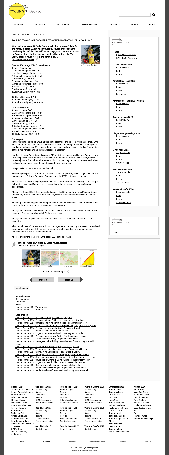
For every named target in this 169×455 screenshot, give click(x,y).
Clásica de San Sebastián (22, 423)
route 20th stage (43, 236)
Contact (148, 441)
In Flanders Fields (19, 402)
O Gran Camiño (115, 410)
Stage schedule (123, 152)
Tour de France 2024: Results (29, 309)
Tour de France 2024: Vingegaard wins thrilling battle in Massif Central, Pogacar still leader (54, 342)
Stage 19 (43, 279)
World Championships (119, 431)
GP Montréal (16, 429)
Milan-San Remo (141, 392)
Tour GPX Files (122, 182)
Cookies (122, 441)
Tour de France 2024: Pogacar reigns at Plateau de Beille (41, 330)
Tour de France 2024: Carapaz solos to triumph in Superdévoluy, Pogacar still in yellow (55, 325)
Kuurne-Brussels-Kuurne (22, 392)
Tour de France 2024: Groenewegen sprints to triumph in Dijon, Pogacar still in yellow (55, 357)
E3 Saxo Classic (18, 400)
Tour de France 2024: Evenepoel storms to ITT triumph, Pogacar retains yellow (52, 354)
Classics (18, 24)
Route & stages (42, 389)
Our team (72, 441)
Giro (135, 413)
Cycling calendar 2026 (126, 54)
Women (134, 24)
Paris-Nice (113, 400)
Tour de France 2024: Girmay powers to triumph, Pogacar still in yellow (48, 364)
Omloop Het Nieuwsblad (22, 389)
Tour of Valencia (116, 389)
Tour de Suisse (115, 423)
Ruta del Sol (114, 394)
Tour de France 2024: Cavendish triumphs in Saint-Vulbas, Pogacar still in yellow (52, 359)
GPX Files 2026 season (126, 58)
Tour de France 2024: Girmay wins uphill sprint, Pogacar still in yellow (47, 351)
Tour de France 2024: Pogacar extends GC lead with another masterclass (49, 320)
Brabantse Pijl (17, 413)
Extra (152, 24)
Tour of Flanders (18, 408)
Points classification (44, 402)
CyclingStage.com (27, 11)
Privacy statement (97, 441)
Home (14, 34)
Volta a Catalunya (117, 405)
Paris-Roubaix (17, 410)
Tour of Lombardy (19, 431)
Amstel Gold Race (19, 415)
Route (118, 70)
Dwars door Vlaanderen (21, 405)
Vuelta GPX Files (123, 202)
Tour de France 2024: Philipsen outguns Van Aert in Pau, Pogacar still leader (50, 335)
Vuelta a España (89, 24)
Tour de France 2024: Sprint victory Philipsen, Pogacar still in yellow (47, 346)
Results (38, 397)
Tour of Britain (115, 429)
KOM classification (43, 400)
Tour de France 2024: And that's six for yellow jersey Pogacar (43, 317)
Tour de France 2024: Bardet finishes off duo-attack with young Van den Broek (51, 370)
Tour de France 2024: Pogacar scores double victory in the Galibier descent (50, 362)
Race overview (122, 67)
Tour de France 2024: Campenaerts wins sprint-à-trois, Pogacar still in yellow (51, 322)
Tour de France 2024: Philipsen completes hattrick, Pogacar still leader (48, 328)
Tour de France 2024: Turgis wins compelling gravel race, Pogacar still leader (51, 349)
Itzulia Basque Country (119, 408)
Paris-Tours (16, 434)
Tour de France (63, 24)
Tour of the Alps (116, 413)
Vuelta (136, 410)
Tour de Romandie (117, 415)
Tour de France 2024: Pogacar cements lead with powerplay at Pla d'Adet (49, 333)
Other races (114, 24)
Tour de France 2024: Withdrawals (31, 306)
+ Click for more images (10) (56, 271)
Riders (119, 74)
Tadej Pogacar (21, 287)
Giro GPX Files (122, 162)
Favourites (121, 94)
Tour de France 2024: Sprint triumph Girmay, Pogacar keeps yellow (46, 338)
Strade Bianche (18, 394)
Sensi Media (92, 450)
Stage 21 (69, 279)
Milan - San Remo (19, 397)
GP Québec (16, 426)
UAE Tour (113, 397)
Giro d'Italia (39, 24)
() (25, 59)
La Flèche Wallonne (19, 418)
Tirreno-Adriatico (116, 402)
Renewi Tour (114, 426)
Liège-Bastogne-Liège (20, 421)
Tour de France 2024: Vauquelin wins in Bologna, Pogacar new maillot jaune (50, 367)
